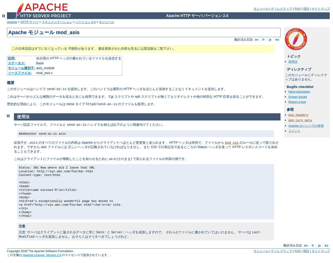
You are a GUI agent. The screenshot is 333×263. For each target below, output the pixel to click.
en (256, 39)
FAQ (298, 8)
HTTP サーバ (29, 22)
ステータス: (16, 63)
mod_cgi (232, 143)
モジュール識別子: (21, 68)
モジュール (261, 8)
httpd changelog (299, 91)
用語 (306, 8)
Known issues (297, 96)
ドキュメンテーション (57, 22)
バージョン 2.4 (85, 22)
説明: (12, 58)
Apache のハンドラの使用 (306, 125)
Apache (12, 22)
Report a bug (297, 102)
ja (270, 39)
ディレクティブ (281, 8)
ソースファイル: (20, 73)
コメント (294, 131)
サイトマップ (321, 8)
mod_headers (298, 115)
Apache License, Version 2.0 (42, 255)
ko (277, 39)
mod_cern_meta (300, 120)
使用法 (292, 61)
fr (264, 39)
